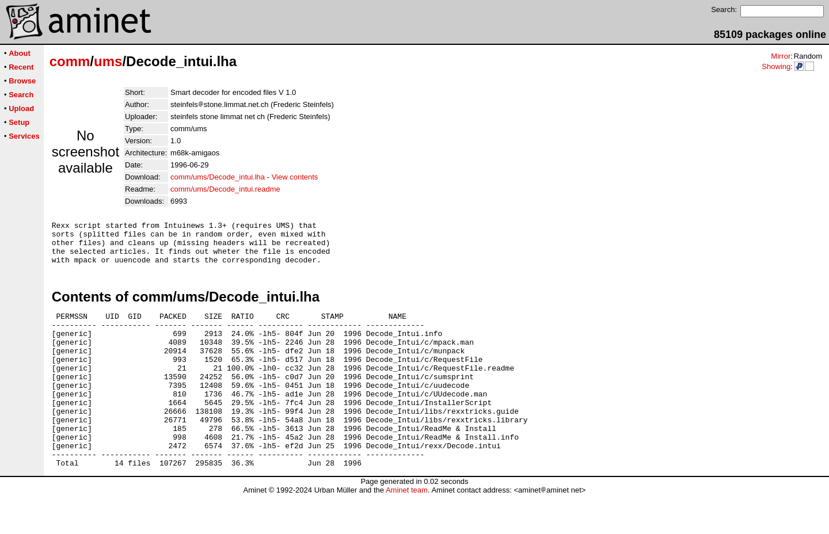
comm (70, 61)
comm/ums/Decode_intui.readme (225, 189)
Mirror (780, 56)
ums (108, 61)
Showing (776, 66)
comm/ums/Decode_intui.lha (217, 177)
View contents (295, 177)
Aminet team (407, 529)
